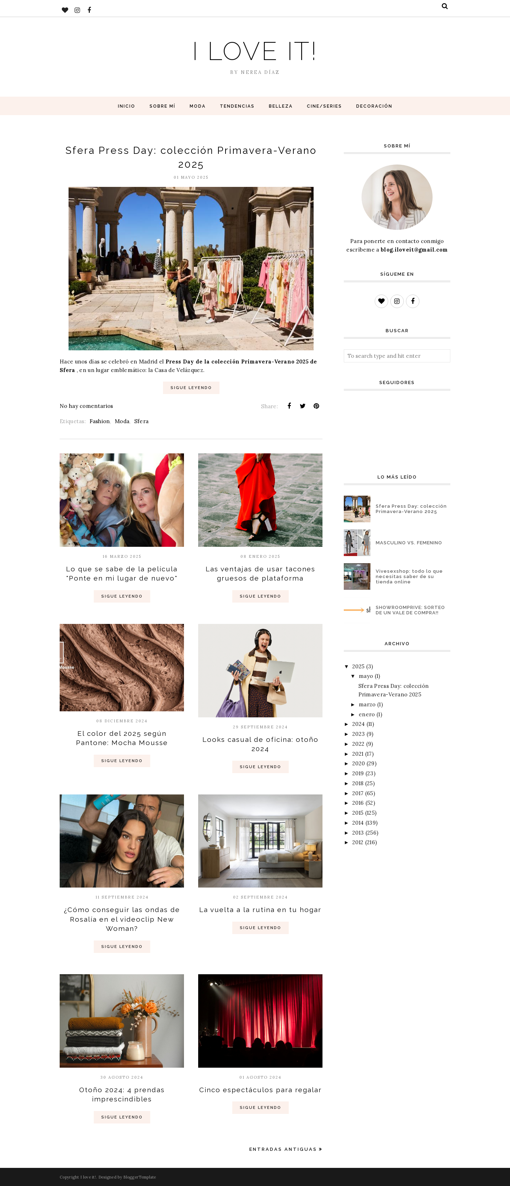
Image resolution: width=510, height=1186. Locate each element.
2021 (357, 753)
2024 (358, 724)
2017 (357, 793)
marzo (367, 704)
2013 (358, 832)
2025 (358, 666)
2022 (358, 743)
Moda (122, 421)
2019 (358, 773)
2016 (358, 802)
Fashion (99, 421)
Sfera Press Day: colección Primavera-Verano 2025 (411, 508)
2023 (358, 734)
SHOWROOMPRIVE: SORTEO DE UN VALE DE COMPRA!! (410, 610)
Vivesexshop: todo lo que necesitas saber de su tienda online (409, 576)
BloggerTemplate (139, 1177)
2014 (358, 822)
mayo (366, 676)
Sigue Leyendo (191, 388)
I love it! (88, 1177)
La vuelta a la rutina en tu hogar (260, 909)
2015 (357, 812)
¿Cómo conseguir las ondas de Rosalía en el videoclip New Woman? (122, 919)
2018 (357, 783)
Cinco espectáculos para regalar (260, 1090)
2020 (358, 763)
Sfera (141, 421)
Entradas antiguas (283, 1149)
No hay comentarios (86, 406)
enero (367, 714)
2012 (357, 842)
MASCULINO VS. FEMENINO (409, 542)
